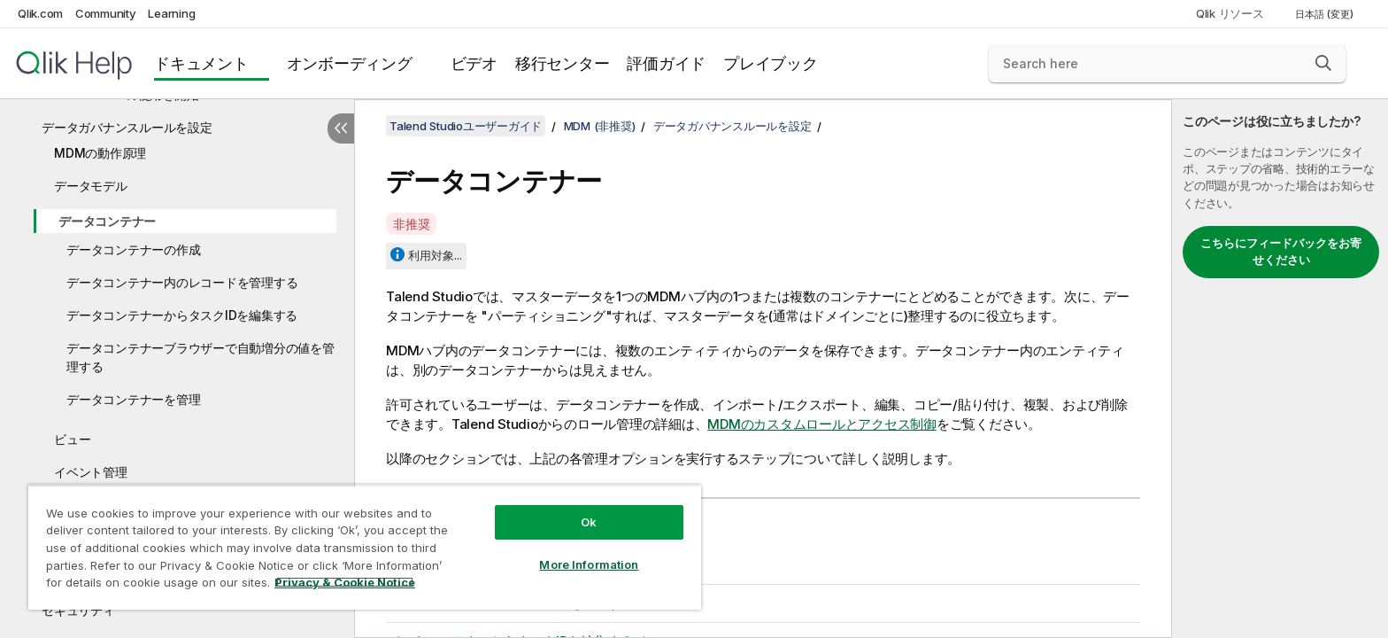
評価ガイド (666, 63)
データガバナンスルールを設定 (127, 127)
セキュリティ (78, 610)
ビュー (72, 439)
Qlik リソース (1230, 13)
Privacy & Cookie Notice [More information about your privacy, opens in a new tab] (344, 582)
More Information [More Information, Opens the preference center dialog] (588, 564)
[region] (364, 547)
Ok (589, 522)
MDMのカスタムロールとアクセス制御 (822, 424)
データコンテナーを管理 (133, 399)
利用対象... (435, 255)
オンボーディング (350, 63)
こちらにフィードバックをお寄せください (1280, 252)
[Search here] (1167, 63)
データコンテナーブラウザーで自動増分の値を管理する (200, 357)
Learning (171, 13)
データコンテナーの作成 (133, 249)
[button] (1323, 63)
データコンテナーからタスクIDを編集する (181, 315)
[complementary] (1280, 368)
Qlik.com (40, 13)
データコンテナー (107, 221)
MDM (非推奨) (600, 126)
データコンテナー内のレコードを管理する (181, 282)
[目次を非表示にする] (341, 128)
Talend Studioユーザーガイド (465, 126)
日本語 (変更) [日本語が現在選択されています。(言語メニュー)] (1325, 14)
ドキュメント (201, 63)
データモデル (90, 185)
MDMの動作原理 (100, 152)
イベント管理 (90, 471)
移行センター (562, 63)
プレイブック (770, 63)
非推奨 (411, 223)
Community (105, 13)
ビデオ (474, 63)
